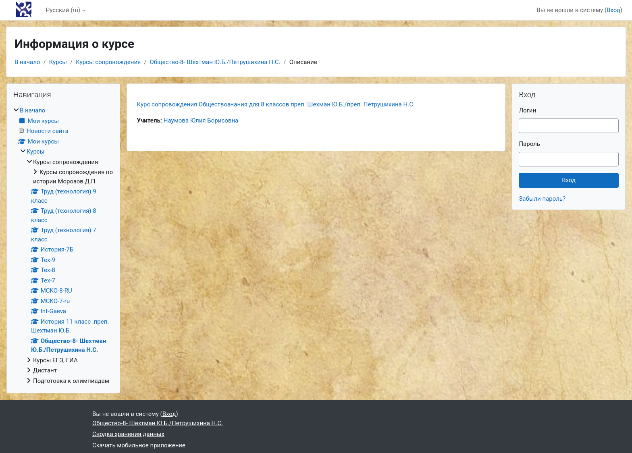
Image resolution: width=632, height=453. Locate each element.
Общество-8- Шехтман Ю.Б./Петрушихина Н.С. (215, 62)
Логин (527, 110)
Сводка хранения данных (128, 434)
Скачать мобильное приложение (138, 445)
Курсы (58, 62)
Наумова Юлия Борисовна (201, 120)
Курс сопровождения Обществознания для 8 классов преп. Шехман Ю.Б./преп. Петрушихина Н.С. (276, 104)
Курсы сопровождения (108, 62)
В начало (27, 62)
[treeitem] (63, 245)
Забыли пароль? (542, 198)
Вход (613, 10)
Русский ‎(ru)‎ (63, 10)
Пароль (529, 144)
